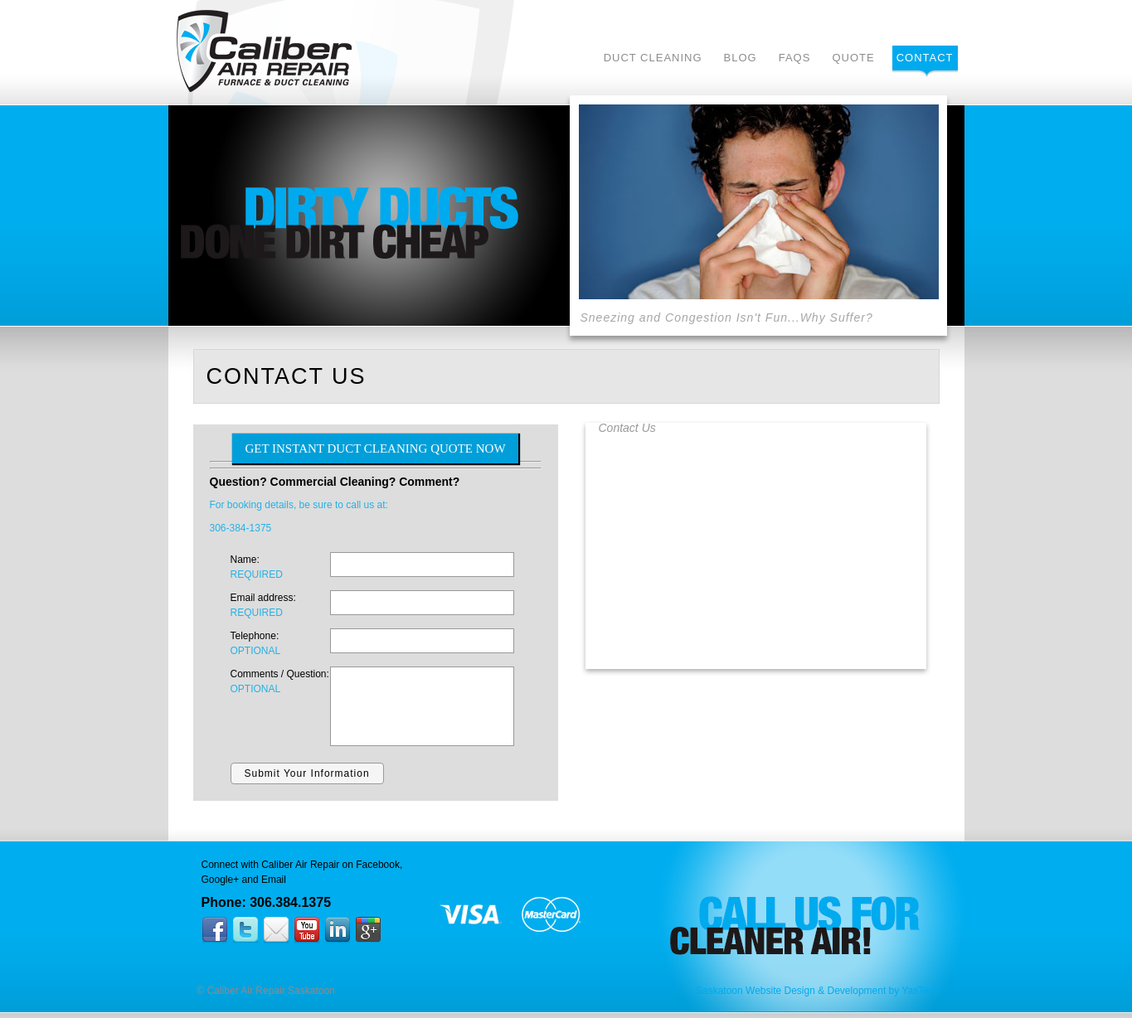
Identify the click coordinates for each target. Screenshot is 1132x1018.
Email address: (280, 606)
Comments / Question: (280, 682)
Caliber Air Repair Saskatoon (264, 51)
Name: (280, 568)
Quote (853, 57)
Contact (925, 57)
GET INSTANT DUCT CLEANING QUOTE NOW (375, 448)
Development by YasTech (884, 990)
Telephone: (280, 644)
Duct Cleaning (653, 57)
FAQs (795, 57)
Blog (740, 57)
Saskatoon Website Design (755, 990)
